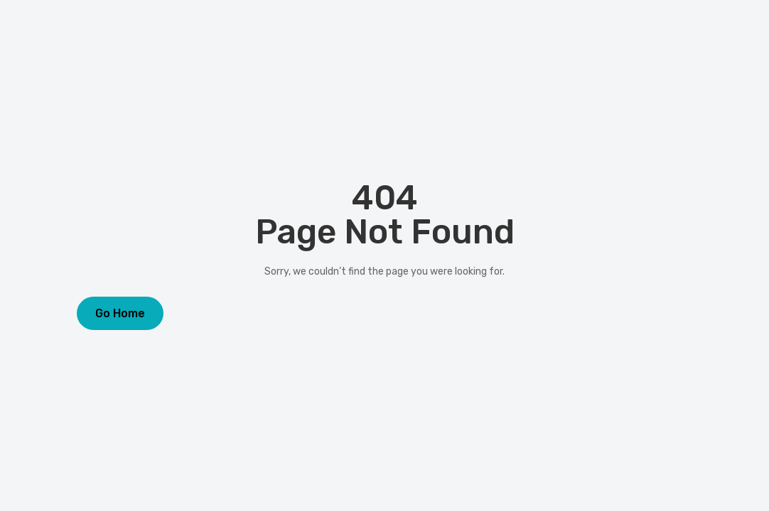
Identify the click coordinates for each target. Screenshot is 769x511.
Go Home (120, 313)
